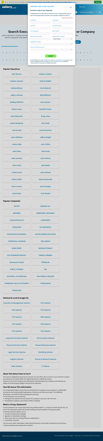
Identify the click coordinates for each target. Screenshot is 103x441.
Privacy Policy (59, 60)
